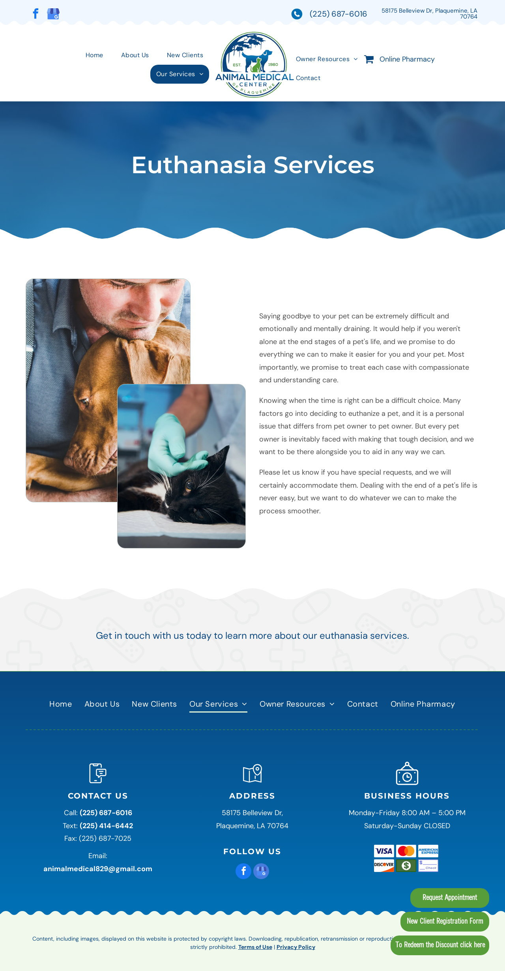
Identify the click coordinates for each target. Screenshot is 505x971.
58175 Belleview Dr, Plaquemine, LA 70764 (429, 14)
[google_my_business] (53, 15)
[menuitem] (97, 55)
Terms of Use (255, 946)
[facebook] (35, 15)
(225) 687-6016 (338, 14)
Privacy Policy (296, 946)
